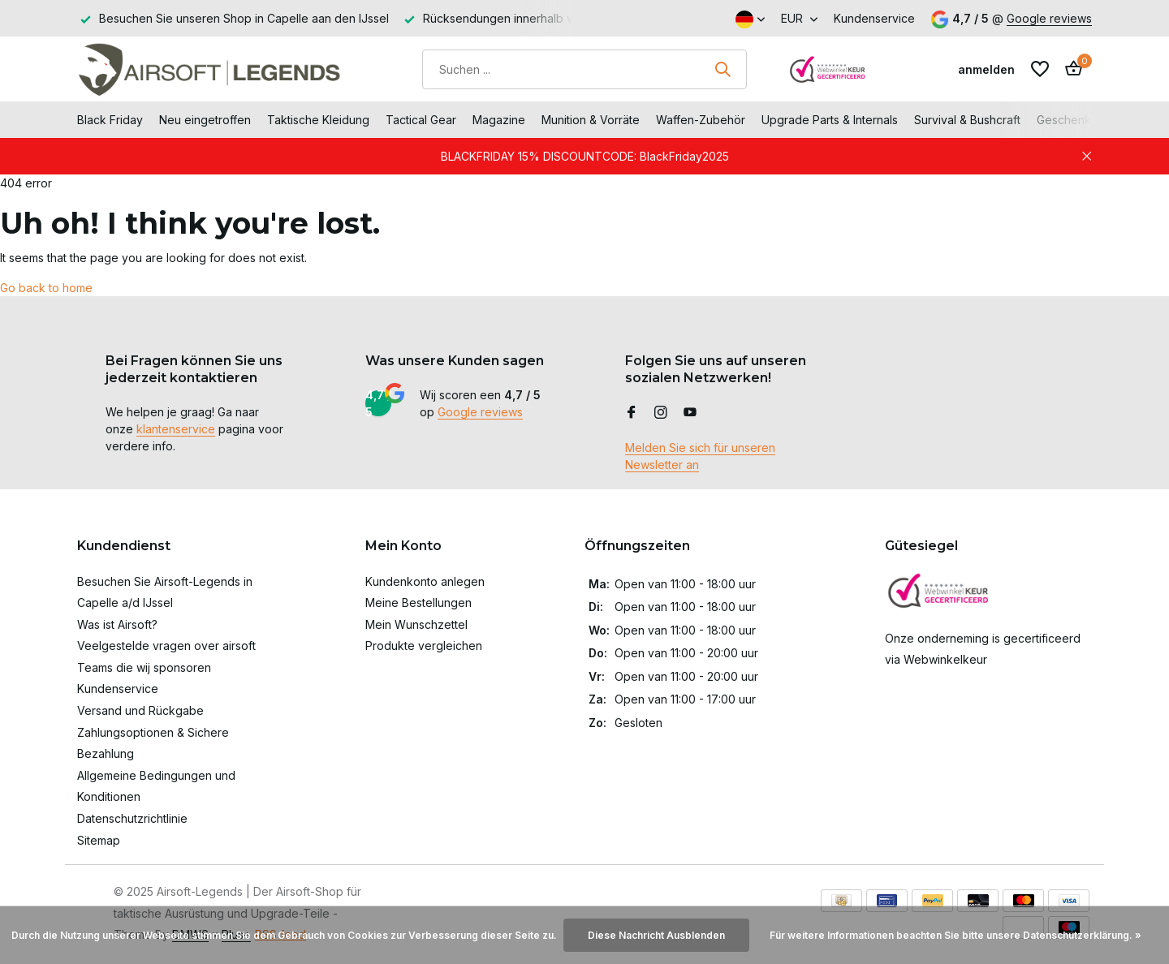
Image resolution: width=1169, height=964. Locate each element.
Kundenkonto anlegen (425, 581)
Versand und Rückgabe (140, 710)
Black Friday (110, 120)
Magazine (498, 120)
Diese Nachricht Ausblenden (656, 935)
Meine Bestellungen (418, 602)
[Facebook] (631, 413)
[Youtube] (690, 413)
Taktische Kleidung (318, 120)
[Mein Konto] (986, 69)
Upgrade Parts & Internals (829, 120)
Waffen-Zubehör (700, 120)
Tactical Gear (421, 120)
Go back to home (46, 288)
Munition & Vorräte (590, 120)
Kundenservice (874, 18)
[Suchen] (584, 69)
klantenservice (175, 429)
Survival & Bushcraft (967, 120)
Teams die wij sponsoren (144, 667)
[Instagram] (660, 413)
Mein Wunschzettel (416, 624)
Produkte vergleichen (423, 645)
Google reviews (1049, 18)
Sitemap (98, 840)
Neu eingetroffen (205, 120)
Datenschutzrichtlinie (132, 818)
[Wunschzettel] (1040, 69)
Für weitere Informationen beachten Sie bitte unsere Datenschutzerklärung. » (955, 935)
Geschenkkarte (1078, 120)
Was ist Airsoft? (117, 624)
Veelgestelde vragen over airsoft (166, 645)
